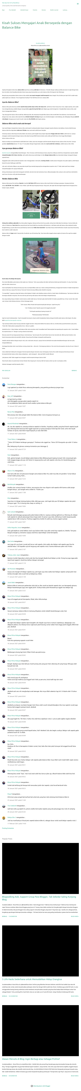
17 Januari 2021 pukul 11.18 (17, 465)
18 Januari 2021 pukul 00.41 (17, 630)
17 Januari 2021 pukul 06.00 (17, 433)
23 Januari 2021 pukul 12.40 (17, 800)
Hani (9, 455)
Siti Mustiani (12, 569)
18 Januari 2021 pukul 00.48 (17, 722)
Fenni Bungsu (12, 384)
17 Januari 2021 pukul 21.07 (17, 549)
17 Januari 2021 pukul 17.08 (17, 492)
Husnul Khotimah (13, 423)
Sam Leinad (11, 512)
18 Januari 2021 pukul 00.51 (17, 765)
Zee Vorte (11, 541)
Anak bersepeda (6, 152)
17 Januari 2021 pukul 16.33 (17, 479)
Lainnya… (65, 10)
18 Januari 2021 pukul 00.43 (17, 669)
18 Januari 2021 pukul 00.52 (17, 776)
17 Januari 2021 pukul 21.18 (17, 563)
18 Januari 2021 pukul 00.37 (17, 602)
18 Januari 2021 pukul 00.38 (17, 614)
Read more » (75, 916)
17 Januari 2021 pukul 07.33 (17, 449)
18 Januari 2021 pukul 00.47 (17, 710)
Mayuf (10, 794)
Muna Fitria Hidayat (14, 596)
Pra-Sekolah (12, 10)
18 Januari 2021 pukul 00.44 (17, 682)
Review (44, 10)
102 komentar (13, 996)
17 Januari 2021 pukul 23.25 (17, 590)
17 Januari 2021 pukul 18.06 (17, 506)
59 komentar (13, 1076)
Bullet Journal (54, 10)
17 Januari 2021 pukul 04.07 (17, 418)
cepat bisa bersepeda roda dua (13, 320)
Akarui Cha (11, 471)
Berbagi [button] (74, 370)
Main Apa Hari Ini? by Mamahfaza (10, 2)
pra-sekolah (6, 370)
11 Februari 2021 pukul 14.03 (17, 823)
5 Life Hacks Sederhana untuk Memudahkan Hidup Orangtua (32, 979)
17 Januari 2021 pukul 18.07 (17, 522)
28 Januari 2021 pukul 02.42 (17, 812)
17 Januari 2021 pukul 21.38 (17, 577)
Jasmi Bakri (11, 582)
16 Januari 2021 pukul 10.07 (17, 406)
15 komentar (13, 916)
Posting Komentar (8, 828)
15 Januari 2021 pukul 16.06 (17, 390)
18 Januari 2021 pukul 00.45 (17, 696)
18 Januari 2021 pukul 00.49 (17, 735)
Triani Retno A (12, 439)
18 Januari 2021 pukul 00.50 (17, 751)
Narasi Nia (11, 412)
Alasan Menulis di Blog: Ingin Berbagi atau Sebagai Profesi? (31, 1059)
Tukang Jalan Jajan (14, 555)
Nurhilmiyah (11, 484)
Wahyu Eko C (12, 817)
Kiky (9, 498)
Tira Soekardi (12, 806)
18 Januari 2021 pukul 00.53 (17, 788)
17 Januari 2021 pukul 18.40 (17, 535)
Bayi (3, 10)
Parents (35, 10)
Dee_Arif (10, 396)
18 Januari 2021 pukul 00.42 (17, 655)
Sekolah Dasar (24, 10)
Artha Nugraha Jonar (14, 527)
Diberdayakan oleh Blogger (40, 1086)
